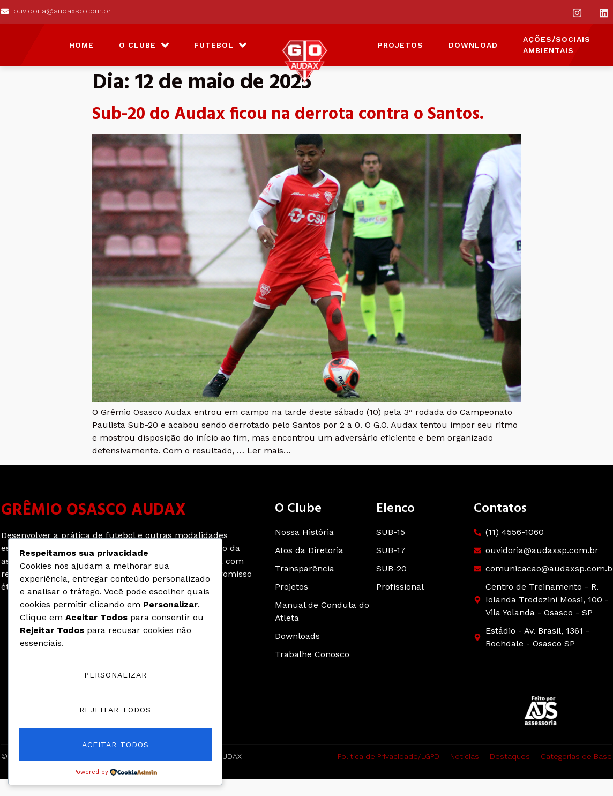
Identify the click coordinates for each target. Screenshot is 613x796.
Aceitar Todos (115, 745)
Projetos (400, 45)
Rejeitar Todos (115, 710)
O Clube (144, 45)
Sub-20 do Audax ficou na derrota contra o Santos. (288, 114)
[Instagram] (577, 12)
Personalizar (115, 675)
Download (473, 45)
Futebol (220, 45)
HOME (81, 45)
